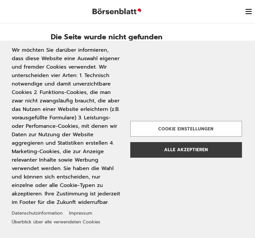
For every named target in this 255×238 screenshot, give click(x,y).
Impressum (80, 213)
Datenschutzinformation (37, 213)
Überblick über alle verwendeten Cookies (56, 221)
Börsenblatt (116, 11)
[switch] (248, 11)
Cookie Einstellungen (186, 129)
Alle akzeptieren (186, 150)
